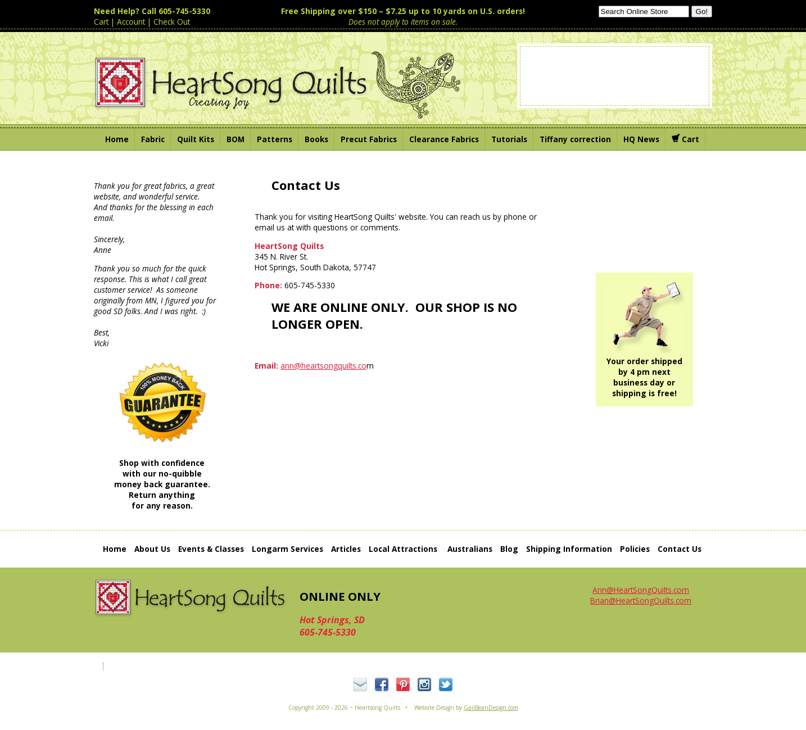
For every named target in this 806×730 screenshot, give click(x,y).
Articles (346, 548)
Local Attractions (403, 548)
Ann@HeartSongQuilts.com (640, 589)
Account (131, 21)
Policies (635, 548)
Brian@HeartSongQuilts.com (640, 600)
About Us (152, 548)
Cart (101, 21)
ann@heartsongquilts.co (323, 365)
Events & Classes (211, 548)
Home (114, 548)
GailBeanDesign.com (491, 707)
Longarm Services (287, 548)
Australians (469, 548)
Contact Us (679, 548)
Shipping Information (569, 548)
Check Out (171, 21)
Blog (509, 548)
